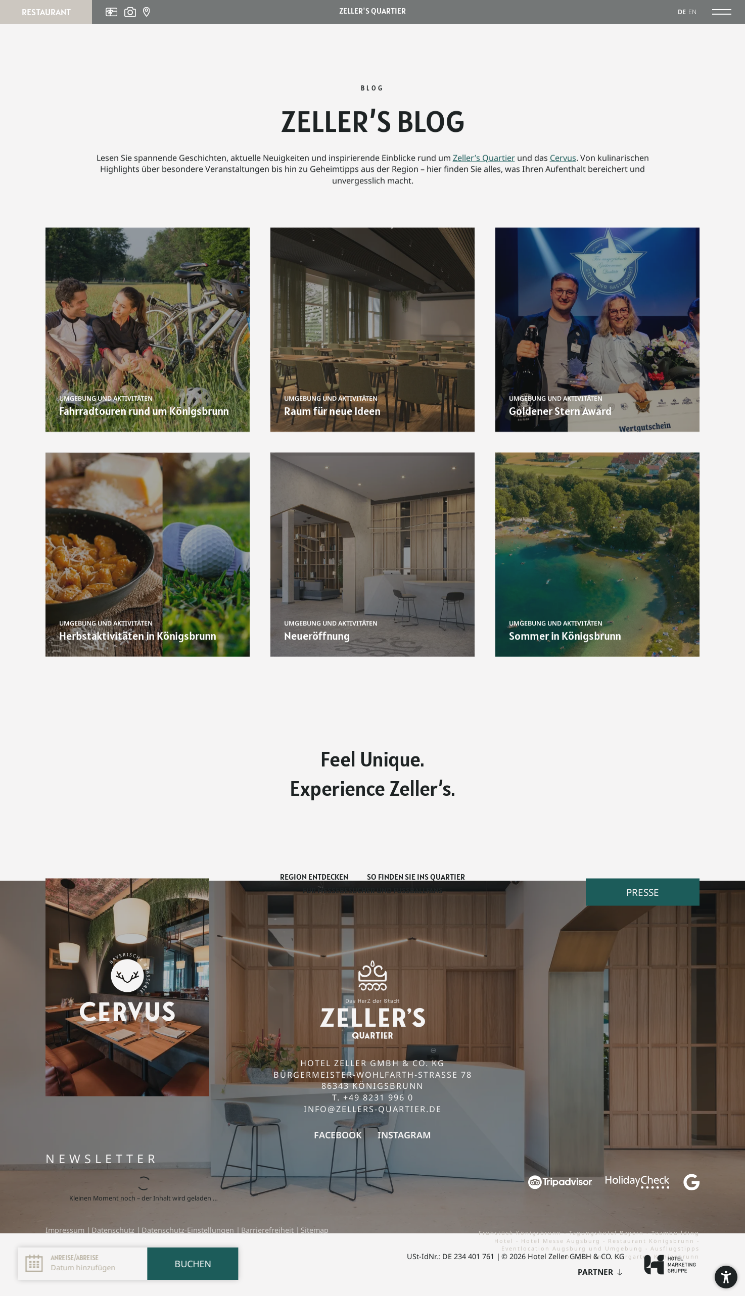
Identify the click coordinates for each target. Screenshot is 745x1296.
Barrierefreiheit (268, 1230)
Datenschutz (113, 1230)
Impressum (65, 1230)
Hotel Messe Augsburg (562, 1240)
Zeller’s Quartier (484, 163)
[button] (726, 1277)
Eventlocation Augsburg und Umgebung (573, 1248)
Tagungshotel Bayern (607, 1232)
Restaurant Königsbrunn (652, 1240)
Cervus (563, 163)
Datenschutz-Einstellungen (189, 1230)
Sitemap (315, 1230)
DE (682, 12)
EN (692, 12)
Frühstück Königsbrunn (521, 1232)
